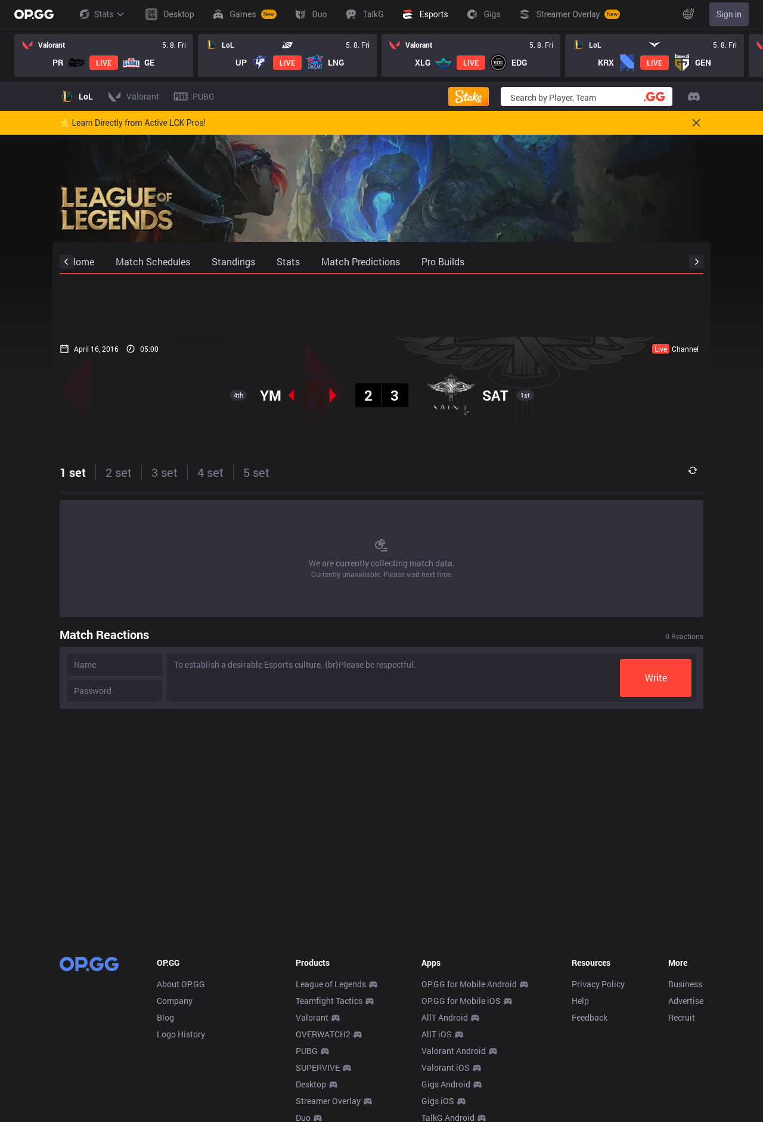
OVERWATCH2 (323, 1034)
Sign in (729, 14)
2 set (119, 472)
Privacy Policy (598, 984)
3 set (164, 472)
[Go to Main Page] (34, 14)
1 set (73, 472)
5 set (256, 472)
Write (656, 677)
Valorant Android (453, 1050)
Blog (165, 1017)
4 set (210, 472)
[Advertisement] (381, 305)
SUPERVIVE (318, 1067)
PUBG (307, 1050)
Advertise (685, 1000)
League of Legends (331, 984)
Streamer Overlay (328, 1100)
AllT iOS (436, 1034)
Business (685, 984)
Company (175, 1000)
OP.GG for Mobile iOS (461, 1000)
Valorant (312, 1017)
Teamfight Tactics (329, 1000)
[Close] (696, 123)
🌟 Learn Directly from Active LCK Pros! (133, 123)
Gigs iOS (437, 1100)
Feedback (589, 1017)
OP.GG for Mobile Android (469, 984)
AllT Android (444, 1017)
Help (580, 1000)
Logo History (181, 1034)
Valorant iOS (445, 1067)
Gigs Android (445, 1084)
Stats (101, 14)
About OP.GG (181, 984)
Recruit (681, 1017)
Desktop (311, 1084)
